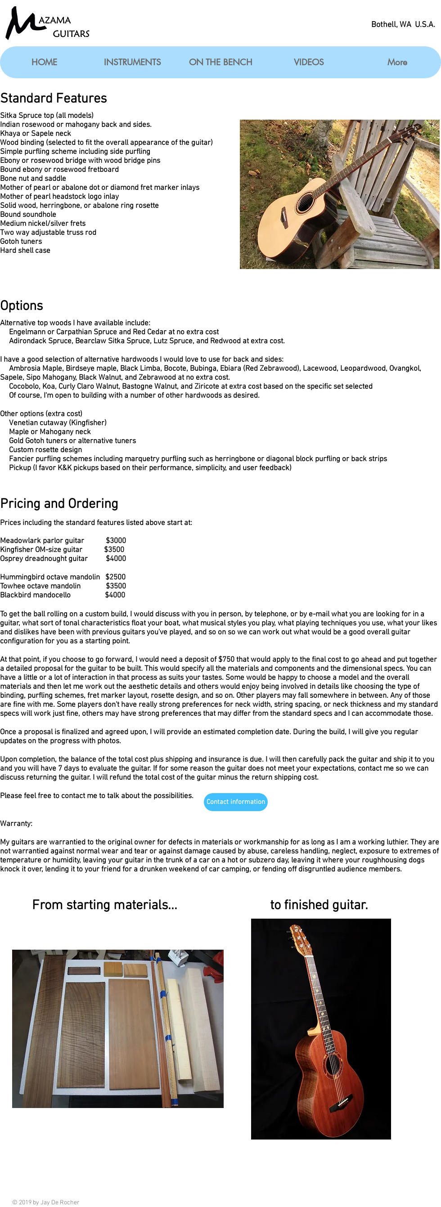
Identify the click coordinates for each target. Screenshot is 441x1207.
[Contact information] (236, 802)
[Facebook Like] (406, 1202)
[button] (132, 62)
